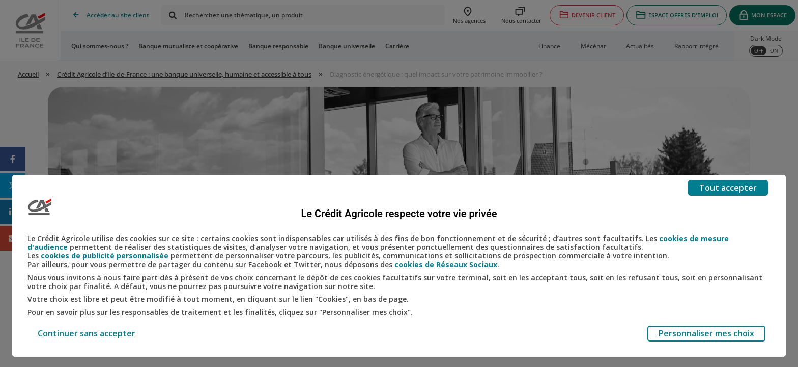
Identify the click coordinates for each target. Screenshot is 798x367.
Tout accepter (728, 187)
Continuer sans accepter (86, 333)
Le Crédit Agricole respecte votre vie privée (399, 213)
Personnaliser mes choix (706, 333)
